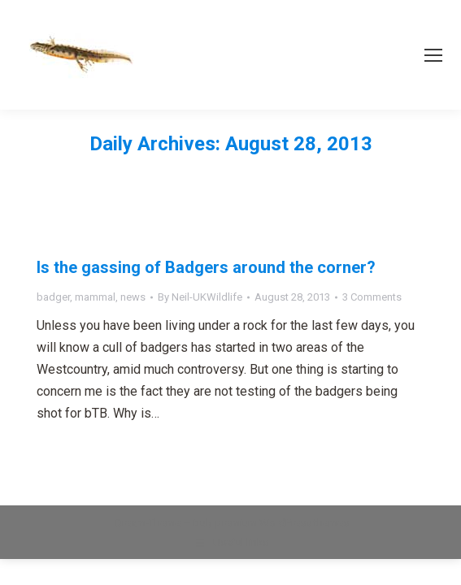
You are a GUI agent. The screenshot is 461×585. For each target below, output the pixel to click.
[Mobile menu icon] (433, 55)
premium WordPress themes (282, 523)
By (200, 297)
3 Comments (372, 297)
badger (53, 297)
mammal (95, 297)
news (133, 297)
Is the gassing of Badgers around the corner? (206, 267)
